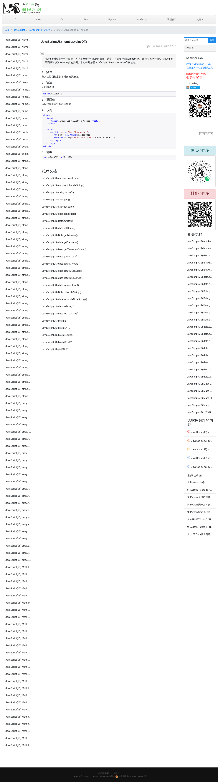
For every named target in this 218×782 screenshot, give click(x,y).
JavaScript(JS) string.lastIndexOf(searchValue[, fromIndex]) (18, 203)
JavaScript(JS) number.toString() (18, 118)
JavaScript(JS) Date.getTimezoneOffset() (64, 249)
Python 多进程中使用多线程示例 (200, 497)
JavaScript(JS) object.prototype (18, 82)
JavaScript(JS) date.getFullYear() (200, 284)
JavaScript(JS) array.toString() (18, 552)
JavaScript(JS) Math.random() (18, 716)
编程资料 (172, 19)
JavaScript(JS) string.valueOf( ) (18, 303)
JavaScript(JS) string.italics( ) (18, 360)
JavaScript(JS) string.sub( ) (18, 381)
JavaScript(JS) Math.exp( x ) (18, 674)
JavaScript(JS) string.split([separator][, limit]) (18, 246)
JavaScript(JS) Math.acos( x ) (18, 631)
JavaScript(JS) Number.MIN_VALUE (18, 46)
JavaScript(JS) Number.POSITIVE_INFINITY (18, 68)
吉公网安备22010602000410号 (132, 776)
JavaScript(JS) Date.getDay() (57, 221)
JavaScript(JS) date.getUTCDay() (59, 256)
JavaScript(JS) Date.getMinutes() (60, 235)
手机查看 (154, 46)
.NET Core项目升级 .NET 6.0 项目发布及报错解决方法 (200, 534)
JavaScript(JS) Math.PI (17, 602)
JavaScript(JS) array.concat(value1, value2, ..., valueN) (18, 417)
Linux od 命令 (196, 482)
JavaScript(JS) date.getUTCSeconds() (62, 278)
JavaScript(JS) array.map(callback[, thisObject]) (18, 467)
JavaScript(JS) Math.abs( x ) (18, 624)
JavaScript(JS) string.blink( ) (18, 324)
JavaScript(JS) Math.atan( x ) (18, 645)
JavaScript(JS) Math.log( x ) (18, 688)
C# (61, 19)
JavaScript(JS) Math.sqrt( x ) (18, 738)
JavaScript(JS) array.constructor (18, 403)
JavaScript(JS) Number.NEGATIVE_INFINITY (18, 61)
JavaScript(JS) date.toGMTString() (200, 348)
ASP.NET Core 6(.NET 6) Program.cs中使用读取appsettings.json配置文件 (200, 489)
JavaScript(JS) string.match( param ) (18, 217)
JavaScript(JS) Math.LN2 (18, 574)
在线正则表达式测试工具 (199, 67)
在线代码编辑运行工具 (198, 64)
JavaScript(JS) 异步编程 (55, 349)
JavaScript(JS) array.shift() (18, 510)
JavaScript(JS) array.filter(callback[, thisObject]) (18, 431)
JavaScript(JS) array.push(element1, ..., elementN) (18, 481)
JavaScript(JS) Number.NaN (18, 54)
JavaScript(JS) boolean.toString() (18, 146)
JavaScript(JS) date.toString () (58, 306)
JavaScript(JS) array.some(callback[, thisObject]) (18, 524)
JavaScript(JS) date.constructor (59, 213)
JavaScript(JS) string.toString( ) (18, 289)
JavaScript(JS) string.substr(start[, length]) (18, 253)
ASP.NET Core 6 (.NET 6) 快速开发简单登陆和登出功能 (200, 526)
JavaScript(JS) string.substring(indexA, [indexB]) (18, 260)
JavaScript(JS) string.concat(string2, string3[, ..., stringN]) (18, 189)
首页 (7, 30)
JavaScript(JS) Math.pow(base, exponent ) (18, 709)
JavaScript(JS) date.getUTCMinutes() (62, 270)
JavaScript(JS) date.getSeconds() (60, 242)
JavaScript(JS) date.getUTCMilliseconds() (200, 326)
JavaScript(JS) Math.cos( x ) (18, 666)
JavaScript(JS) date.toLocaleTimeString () (64, 299)
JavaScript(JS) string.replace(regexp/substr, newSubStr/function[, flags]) (18, 225)
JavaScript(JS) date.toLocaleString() (200, 376)
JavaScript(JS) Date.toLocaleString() (61, 292)
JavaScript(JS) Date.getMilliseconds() (200, 291)
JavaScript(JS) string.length (18, 168)
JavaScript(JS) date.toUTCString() (60, 313)
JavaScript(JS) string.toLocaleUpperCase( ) (18, 275)
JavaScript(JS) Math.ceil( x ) (18, 659)
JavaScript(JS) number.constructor (18, 75)
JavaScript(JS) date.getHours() (58, 228)
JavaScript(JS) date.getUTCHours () (61, 263)
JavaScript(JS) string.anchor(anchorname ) (18, 310)
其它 (199, 19)
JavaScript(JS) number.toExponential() (18, 89)
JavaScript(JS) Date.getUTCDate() (200, 312)
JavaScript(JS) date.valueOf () (200, 255)
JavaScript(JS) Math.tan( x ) (18, 745)
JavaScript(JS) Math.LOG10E (18, 595)
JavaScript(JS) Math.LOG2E (18, 588)
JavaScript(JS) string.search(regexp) (18, 232)
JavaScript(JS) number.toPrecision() (18, 111)
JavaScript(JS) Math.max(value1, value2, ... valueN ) (18, 695)
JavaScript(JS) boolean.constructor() (18, 132)
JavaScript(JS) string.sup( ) (18, 389)
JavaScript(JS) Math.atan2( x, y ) (18, 652)
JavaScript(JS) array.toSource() (18, 531)
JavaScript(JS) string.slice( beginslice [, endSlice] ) (18, 239)
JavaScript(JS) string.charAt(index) (18, 175)
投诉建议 (116, 773)
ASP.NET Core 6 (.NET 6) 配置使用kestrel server (200, 519)
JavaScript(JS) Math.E (17, 567)
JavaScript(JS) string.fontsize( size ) (18, 353)
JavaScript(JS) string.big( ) (18, 317)
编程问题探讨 (104, 773)
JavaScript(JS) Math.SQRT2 (18, 617)
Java (86, 19)
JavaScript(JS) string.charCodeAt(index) (18, 182)
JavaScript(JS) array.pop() (18, 474)
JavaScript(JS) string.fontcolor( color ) (18, 346)
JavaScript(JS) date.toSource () (200, 362)
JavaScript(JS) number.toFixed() (18, 96)
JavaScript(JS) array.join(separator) (18, 453)
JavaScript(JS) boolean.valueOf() (18, 153)
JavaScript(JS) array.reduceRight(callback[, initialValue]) (18, 495)
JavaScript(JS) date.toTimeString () (200, 369)
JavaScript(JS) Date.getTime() (200, 305)
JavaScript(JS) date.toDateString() (60, 285)
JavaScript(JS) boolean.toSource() (18, 139)
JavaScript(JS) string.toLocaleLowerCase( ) (18, 267)
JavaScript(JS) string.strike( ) (18, 374)
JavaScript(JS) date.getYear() (200, 341)
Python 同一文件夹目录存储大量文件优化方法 (200, 504)
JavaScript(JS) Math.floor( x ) (18, 681)
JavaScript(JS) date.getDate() (200, 276)
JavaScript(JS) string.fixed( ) (18, 339)
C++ (38, 19)
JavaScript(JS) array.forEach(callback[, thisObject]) (18, 438)
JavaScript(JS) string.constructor (18, 160)
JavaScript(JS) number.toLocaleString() (18, 103)
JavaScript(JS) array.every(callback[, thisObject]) (18, 424)
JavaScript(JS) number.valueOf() (18, 125)
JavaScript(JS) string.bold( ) (18, 332)
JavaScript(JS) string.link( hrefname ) (18, 367)
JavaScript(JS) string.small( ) (18, 396)
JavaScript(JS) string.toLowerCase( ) (18, 282)
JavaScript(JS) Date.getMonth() (200, 298)
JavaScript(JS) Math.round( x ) (18, 723)
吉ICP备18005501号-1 (105, 776)
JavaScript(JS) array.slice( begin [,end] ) (18, 517)
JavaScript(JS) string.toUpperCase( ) (18, 296)
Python (112, 19)
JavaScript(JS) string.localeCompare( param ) (18, 210)
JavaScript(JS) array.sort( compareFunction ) (18, 538)
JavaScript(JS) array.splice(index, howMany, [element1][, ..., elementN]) (18, 545)
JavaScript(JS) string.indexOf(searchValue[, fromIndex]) (18, 196)
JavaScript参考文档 (39, 30)
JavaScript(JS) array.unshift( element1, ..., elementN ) (18, 560)
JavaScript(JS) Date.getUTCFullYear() (200, 319)
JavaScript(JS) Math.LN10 (18, 581)
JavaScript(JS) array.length (18, 410)
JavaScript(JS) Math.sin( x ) (18, 731)
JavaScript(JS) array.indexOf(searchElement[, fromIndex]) (18, 446)
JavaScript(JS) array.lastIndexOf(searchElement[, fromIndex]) (18, 460)
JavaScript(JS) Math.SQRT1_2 (18, 609)
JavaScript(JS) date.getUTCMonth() (200, 333)
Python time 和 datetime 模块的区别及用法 (200, 512)
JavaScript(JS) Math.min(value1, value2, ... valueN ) (18, 702)
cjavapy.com (88, 776)
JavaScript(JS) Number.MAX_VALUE (18, 39)
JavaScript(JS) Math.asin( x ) (18, 638)
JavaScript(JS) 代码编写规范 (200, 412)
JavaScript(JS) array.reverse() (18, 503)
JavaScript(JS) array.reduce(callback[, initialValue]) (18, 488)
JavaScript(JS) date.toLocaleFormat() (200, 355)
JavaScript (141, 19)
